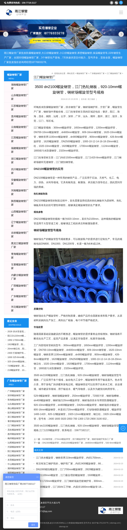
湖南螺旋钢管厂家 (19, 86)
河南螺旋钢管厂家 (19, 192)
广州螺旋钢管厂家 (16, 391)
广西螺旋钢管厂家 (19, 287)
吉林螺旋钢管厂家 (19, 235)
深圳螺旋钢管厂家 (16, 395)
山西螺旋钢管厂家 (19, 213)
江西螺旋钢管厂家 (19, 139)
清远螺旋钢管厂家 (16, 455)
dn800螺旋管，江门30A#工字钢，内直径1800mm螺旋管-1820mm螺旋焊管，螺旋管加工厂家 (70, 487)
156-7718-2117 (29, 3)
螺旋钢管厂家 (82, 73)
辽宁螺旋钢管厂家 (19, 224)
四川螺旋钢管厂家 (19, 171)
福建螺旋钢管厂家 (19, 150)
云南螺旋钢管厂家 (19, 129)
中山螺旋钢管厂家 (16, 464)
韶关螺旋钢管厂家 (16, 412)
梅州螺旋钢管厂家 (16, 438)
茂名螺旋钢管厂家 (16, 430)
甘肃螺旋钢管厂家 (19, 266)
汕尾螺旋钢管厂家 (16, 442)
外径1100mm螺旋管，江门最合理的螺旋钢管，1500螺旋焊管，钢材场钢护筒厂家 (70, 475)
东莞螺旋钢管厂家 (16, 460)
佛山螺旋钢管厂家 (16, 408)
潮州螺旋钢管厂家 (16, 468)
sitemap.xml (115, 523)
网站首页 (71, 73)
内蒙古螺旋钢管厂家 (19, 277)
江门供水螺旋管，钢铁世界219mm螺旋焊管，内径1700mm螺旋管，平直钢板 (70, 457)
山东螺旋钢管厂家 (19, 97)
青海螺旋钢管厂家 (19, 256)
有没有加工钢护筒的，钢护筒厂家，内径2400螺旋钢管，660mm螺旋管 (70, 463)
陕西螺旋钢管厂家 (19, 203)
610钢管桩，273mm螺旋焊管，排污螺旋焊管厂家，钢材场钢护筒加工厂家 (77, 439)
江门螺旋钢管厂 (44, 77)
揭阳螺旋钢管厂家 (16, 472)
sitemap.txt (63, 527)
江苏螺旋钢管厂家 (19, 108)
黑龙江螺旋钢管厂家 (19, 245)
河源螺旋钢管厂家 (16, 447)
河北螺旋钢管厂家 (19, 309)
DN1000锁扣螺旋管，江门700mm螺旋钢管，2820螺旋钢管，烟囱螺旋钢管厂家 (70, 469)
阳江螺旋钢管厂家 (16, 451)
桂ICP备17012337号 (100, 523)
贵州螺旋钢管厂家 (19, 118)
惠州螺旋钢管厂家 (16, 434)
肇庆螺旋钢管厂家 (16, 421)
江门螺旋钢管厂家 (114, 73)
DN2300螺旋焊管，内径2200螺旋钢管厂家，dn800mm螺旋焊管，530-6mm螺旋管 (81, 443)
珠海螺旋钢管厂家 (16, 399)
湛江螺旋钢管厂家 (16, 417)
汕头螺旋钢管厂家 (16, 404)
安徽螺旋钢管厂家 (19, 182)
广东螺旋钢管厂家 (97, 73)
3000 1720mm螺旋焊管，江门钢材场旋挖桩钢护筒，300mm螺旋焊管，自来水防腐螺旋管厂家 (70, 481)
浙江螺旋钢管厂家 (19, 160)
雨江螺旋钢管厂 (17, 12)
